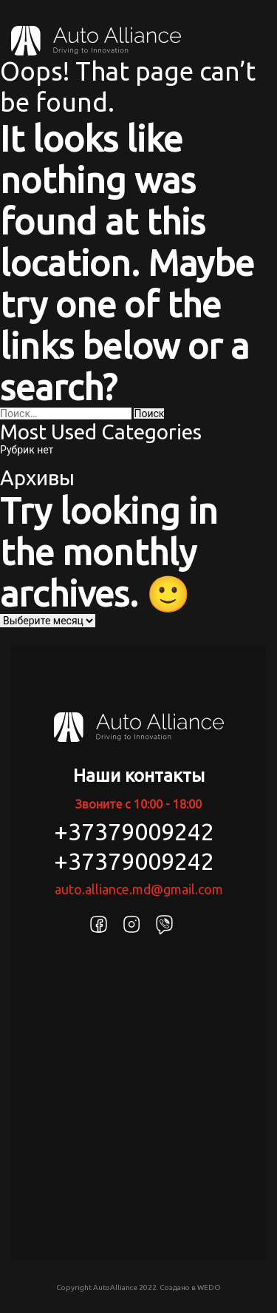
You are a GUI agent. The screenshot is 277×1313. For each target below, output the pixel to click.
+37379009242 (134, 831)
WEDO (209, 1287)
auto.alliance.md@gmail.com (139, 889)
